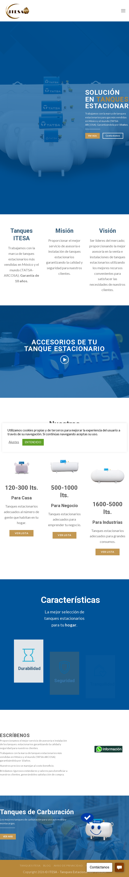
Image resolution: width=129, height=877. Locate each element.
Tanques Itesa (30, 864)
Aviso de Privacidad (68, 864)
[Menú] (123, 10)
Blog (47, 864)
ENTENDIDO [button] (33, 442)
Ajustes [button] (14, 442)
